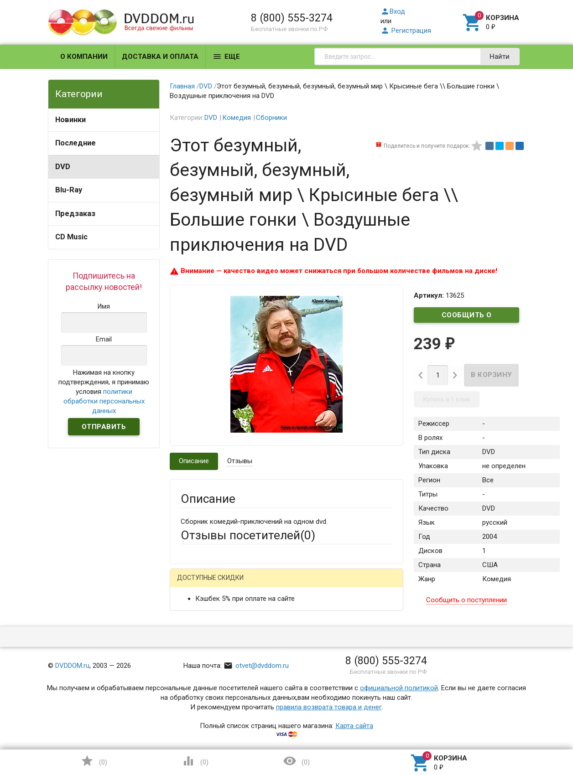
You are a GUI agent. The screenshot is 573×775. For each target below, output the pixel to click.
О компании (84, 56)
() (94, 761)
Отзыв (191, 746)
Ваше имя (196, 617)
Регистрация (405, 30)
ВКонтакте (294, 585)
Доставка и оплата (160, 56)
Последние (75, 143)
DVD (62, 166)
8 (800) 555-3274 (292, 17)
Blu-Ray (68, 190)
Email (189, 651)
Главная (182, 86)
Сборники (271, 118)
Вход (392, 11)
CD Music (71, 236)
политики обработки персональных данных (104, 401)
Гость (192, 584)
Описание (194, 461)
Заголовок (197, 696)
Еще (226, 56)
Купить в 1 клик (446, 399)
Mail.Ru (239, 585)
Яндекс (351, 585)
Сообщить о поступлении (467, 317)
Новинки (70, 119)
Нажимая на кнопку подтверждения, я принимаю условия (103, 391)
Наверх (535, 731)
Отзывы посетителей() (248, 535)
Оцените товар (204, 730)
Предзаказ (75, 213)
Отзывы (239, 461)
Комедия (236, 118)
